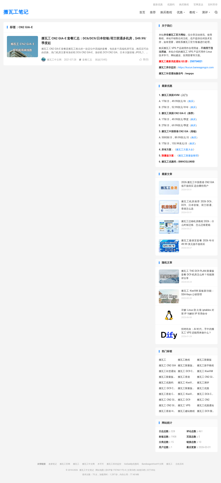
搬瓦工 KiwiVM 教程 (186, 382)
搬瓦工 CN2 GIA (167, 365)
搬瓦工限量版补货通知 (186, 388)
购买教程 (166, 12)
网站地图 (99, 470)
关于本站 (151, 470)
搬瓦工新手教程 (205, 365)
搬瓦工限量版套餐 (186, 365)
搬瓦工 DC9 (184, 399)
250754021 (196, 61)
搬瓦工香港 (184, 376)
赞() (144, 59)
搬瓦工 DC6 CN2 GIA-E (205, 394)
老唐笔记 (53, 464)
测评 (205, 12)
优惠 (180, 12)
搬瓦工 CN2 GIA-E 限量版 (167, 399)
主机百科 (179, 464)
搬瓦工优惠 (203, 388)
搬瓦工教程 (184, 359)
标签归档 (141, 470)
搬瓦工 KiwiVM (205, 371)
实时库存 (213, 4)
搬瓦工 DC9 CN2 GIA (186, 371)
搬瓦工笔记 (15, 12)
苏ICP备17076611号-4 (115, 470)
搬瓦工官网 (65, 464)
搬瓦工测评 (203, 382)
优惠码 (171, 4)
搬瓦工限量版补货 (167, 376)
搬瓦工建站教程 (186, 411)
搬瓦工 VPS (184, 405)
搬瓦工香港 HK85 (167, 411)
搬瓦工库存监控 (114, 464)
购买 (191, 101)
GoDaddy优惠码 (131, 464)
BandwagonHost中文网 (152, 464)
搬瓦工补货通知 (167, 371)
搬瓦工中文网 (88, 464)
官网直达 (198, 4)
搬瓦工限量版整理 (188, 155)
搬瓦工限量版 (204, 359)
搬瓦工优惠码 (166, 382)
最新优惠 (158, 4)
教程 (192, 12)
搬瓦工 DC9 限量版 (205, 411)
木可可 (101, 464)
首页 (142, 12)
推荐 (153, 12)
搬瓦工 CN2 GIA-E (205, 376)
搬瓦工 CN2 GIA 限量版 (167, 405)
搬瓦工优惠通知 (205, 405)
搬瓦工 (162, 359)
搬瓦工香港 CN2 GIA (167, 394)
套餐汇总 (85, 59)
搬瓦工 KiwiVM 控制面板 (186, 394)
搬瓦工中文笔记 (86, 470)
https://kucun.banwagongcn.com (196, 67)
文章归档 (131, 470)
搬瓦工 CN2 (203, 399)
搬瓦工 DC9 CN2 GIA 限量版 (167, 388)
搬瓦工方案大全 (184, 149)
